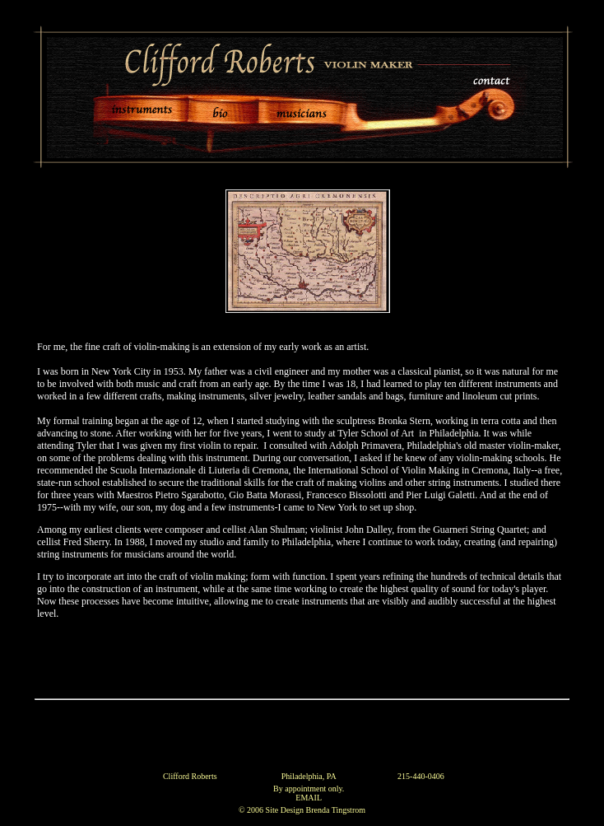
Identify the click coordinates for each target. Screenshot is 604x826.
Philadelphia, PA (309, 776)
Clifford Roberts (190, 776)
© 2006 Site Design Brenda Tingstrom (302, 809)
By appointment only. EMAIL (308, 793)
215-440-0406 (420, 776)
